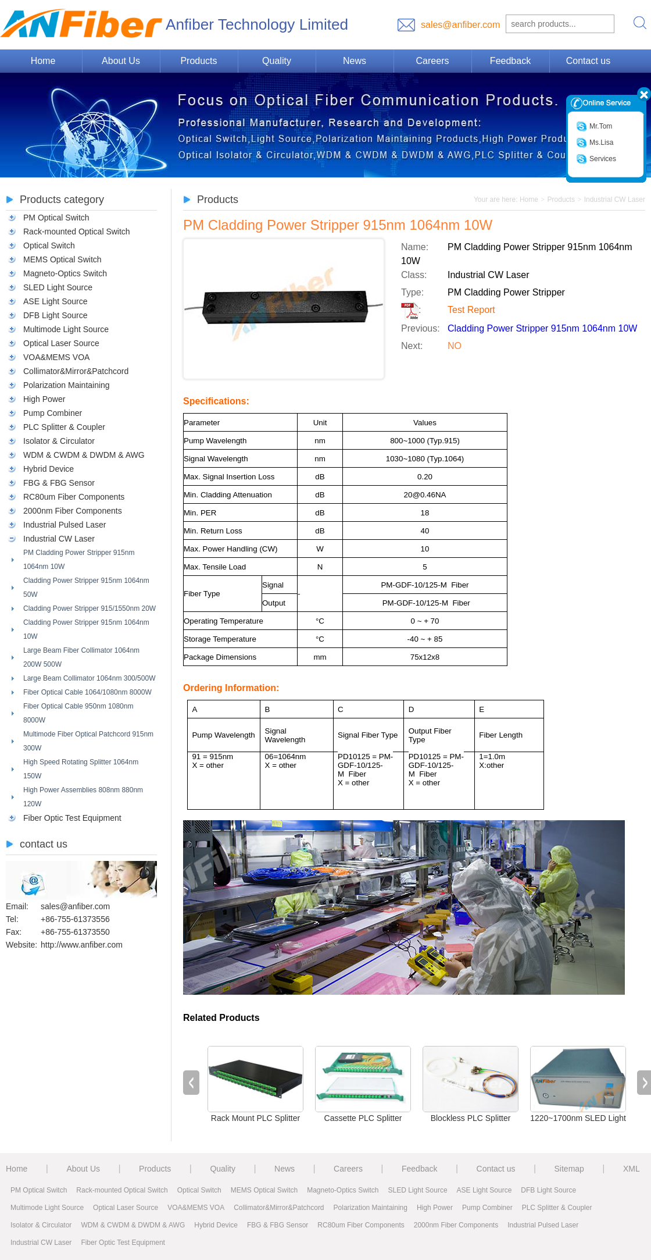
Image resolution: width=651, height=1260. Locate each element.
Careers (432, 61)
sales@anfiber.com (460, 25)
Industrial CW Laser (59, 538)
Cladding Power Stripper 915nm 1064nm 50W (86, 587)
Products (198, 61)
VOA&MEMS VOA (56, 357)
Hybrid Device (48, 469)
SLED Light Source (57, 287)
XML (631, 1168)
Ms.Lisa (594, 142)
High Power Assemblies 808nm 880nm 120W (83, 797)
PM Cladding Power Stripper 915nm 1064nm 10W (78, 560)
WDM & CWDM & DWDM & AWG (84, 455)
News (354, 61)
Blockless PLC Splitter (471, 1118)
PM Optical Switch (56, 217)
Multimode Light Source (66, 329)
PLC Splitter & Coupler (64, 427)
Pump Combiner (52, 413)
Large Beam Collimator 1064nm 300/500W (89, 678)
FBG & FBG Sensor (59, 482)
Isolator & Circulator (59, 441)
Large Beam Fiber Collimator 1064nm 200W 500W (81, 657)
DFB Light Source (55, 315)
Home (43, 61)
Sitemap (569, 1168)
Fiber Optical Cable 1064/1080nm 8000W (87, 692)
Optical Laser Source (61, 343)
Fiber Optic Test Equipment (72, 818)
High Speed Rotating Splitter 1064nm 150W (80, 769)
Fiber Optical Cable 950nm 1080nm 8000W (78, 713)
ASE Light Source (55, 301)
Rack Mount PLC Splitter (255, 1118)
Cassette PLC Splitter (363, 1118)
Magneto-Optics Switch (65, 273)
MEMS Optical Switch (62, 259)
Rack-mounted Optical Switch (76, 231)
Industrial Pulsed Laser (64, 524)
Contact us (588, 61)
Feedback (510, 61)
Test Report (471, 310)
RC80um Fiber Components (73, 496)
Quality (276, 61)
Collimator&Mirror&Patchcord (75, 371)
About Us (121, 61)
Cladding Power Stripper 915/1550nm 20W (89, 608)
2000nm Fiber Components (72, 510)
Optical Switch (49, 245)
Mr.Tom (594, 126)
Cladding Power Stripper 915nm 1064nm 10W (86, 629)
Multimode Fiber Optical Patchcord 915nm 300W (88, 741)
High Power (44, 399)
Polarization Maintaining (66, 385)
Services (596, 159)
